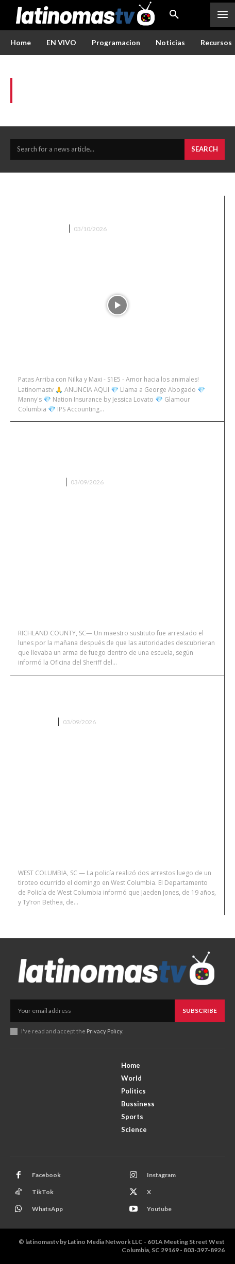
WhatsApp (47, 1209)
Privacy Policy (104, 1031)
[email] (92, 1010)
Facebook (46, 1175)
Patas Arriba (40, 229)
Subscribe (199, 1010)
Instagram (161, 1175)
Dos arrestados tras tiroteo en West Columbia (116, 696)
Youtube (159, 1209)
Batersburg (39, 482)
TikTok (43, 1192)
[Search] (204, 149)
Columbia (35, 722)
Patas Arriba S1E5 (66, 210)
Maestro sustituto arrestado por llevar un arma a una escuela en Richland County (107, 449)
